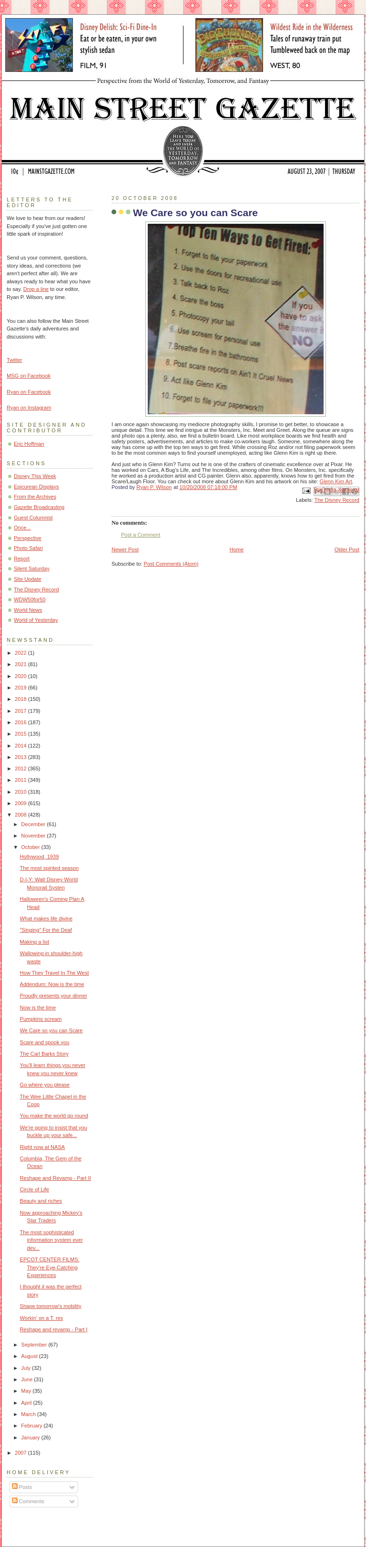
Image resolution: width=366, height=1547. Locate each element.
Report (22, 558)
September (34, 1344)
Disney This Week (35, 476)
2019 (21, 687)
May (26, 1391)
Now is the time (38, 1007)
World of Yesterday (36, 620)
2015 (21, 734)
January (31, 1437)
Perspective (27, 538)
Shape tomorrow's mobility (50, 1306)
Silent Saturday (32, 568)
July (26, 1368)
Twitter (14, 360)
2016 (21, 722)
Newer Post (125, 549)
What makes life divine (46, 918)
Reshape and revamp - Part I (54, 1329)
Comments (28, 1501)
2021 (21, 664)
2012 (21, 768)
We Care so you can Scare (51, 1030)
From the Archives (35, 496)
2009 (21, 803)
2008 (21, 815)
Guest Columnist (33, 517)
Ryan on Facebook (29, 392)
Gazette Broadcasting (39, 507)
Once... (22, 527)
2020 (21, 676)
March (29, 1414)
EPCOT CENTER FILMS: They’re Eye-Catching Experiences (50, 1267)
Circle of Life (34, 1189)
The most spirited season (49, 868)
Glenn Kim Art (336, 481)
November (34, 835)
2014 (21, 746)
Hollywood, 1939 (39, 856)
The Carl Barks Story (44, 1054)
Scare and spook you (45, 1042)
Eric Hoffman (29, 444)
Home (237, 549)
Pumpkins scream (41, 1019)
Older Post (347, 549)
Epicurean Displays (36, 486)
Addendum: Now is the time (52, 984)
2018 (21, 699)
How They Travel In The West (54, 973)
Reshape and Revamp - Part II (55, 1178)
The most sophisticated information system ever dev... (51, 1240)
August (30, 1356)
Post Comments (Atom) (171, 564)
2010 (21, 792)
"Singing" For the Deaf (46, 930)
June (27, 1379)
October (31, 847)
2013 (21, 757)
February (32, 1425)
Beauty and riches (41, 1201)
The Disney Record (336, 500)
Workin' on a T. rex (41, 1318)
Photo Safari (28, 548)
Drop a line (36, 289)
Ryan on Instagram (29, 407)
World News (28, 610)
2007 (21, 1453)
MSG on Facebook (29, 376)
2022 (21, 653)
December (34, 824)
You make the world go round (54, 1115)
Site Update (27, 579)
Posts (22, 1487)
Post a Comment (140, 535)
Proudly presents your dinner (53, 995)
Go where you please (45, 1085)
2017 (21, 711)
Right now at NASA (42, 1147)
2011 (21, 780)
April (27, 1403)
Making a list (34, 942)
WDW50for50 (29, 599)
